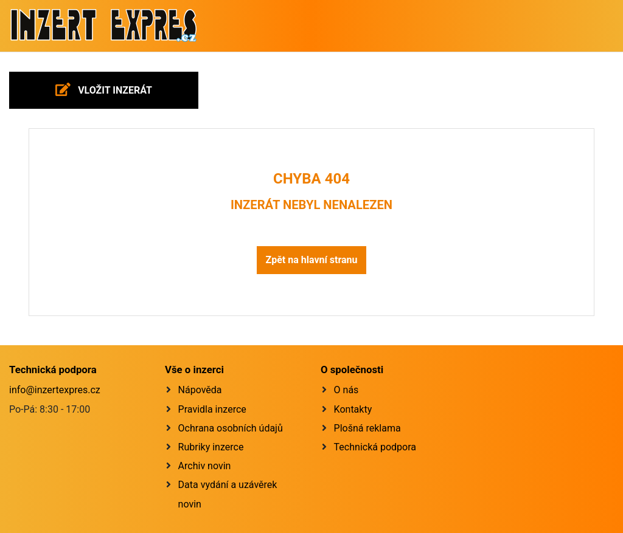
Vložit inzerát (103, 89)
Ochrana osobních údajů (230, 428)
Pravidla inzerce (212, 409)
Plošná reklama (367, 428)
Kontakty (353, 409)
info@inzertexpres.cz (54, 390)
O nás (346, 390)
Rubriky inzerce (211, 447)
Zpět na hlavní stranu (311, 260)
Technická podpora (375, 447)
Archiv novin (204, 466)
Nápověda (200, 390)
